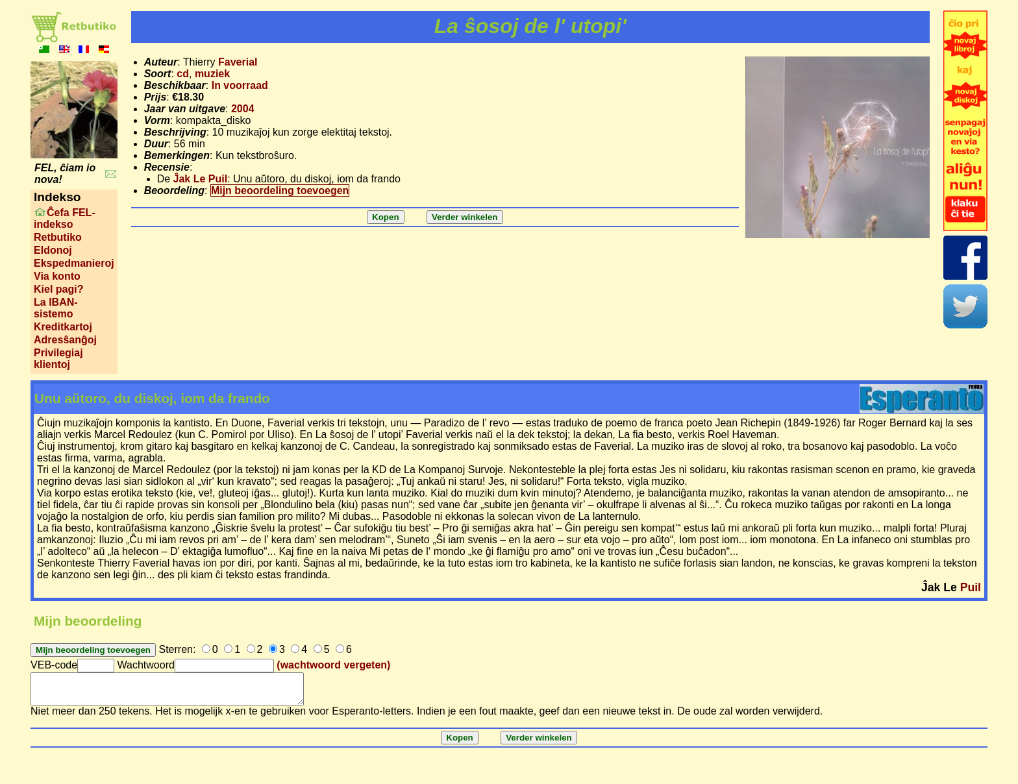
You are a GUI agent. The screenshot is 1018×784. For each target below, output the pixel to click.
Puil (970, 587)
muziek (212, 73)
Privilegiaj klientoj (58, 358)
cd (183, 73)
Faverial (237, 61)
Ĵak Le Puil (200, 178)
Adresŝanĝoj (65, 339)
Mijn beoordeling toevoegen (280, 190)
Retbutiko (58, 237)
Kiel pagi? (58, 289)
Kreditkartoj (63, 326)
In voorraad (240, 85)
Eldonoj (53, 250)
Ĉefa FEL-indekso (64, 218)
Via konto (57, 276)
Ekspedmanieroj (74, 263)
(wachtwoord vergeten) (333, 664)
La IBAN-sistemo (56, 308)
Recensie (167, 167)
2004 (243, 108)
